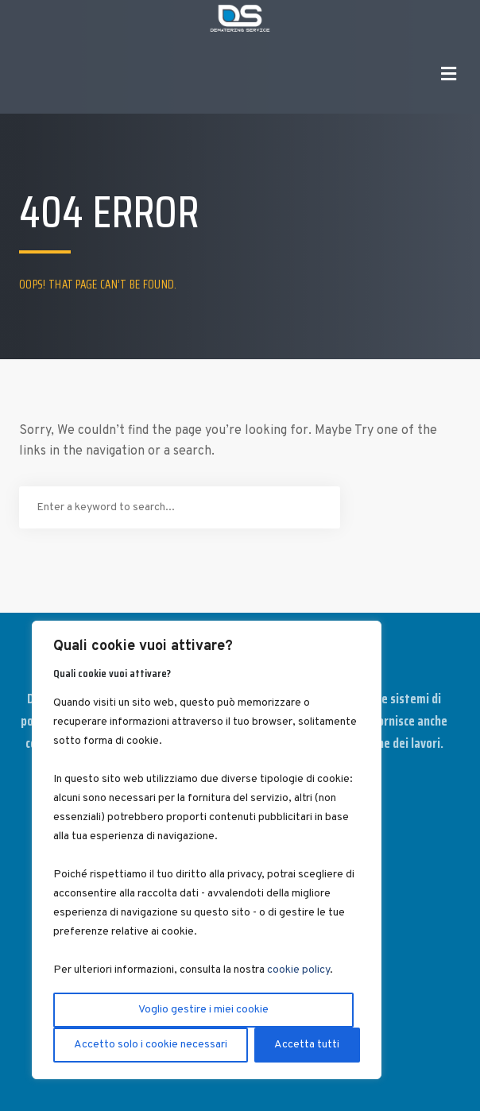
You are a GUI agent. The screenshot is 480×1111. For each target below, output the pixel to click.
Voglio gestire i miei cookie (203, 1009)
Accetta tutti (306, 1044)
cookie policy (298, 970)
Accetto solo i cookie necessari (150, 1044)
